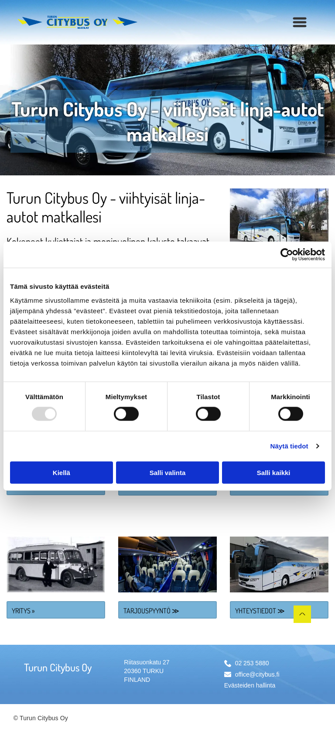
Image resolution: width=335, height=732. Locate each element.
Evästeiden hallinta (250, 685)
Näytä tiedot (289, 446)
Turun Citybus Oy (58, 667)
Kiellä (61, 472)
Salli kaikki (274, 472)
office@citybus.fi (257, 674)
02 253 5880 (252, 663)
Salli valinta (168, 472)
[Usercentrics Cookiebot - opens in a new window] (287, 254)
